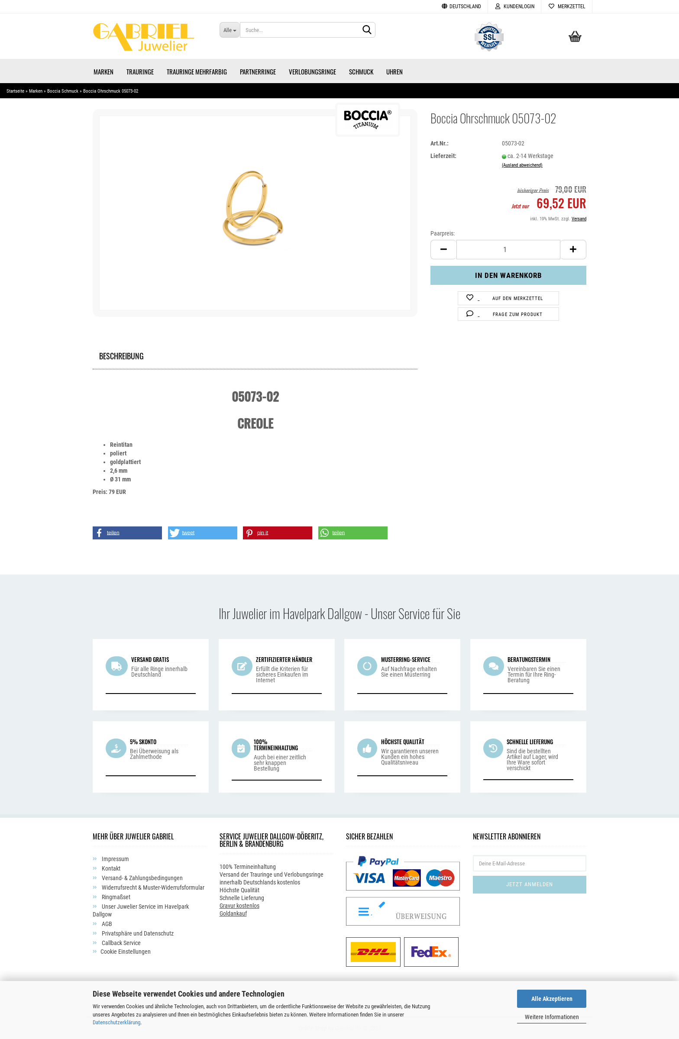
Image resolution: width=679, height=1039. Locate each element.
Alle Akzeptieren (551, 998)
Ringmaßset (115, 897)
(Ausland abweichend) (522, 165)
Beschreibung (121, 354)
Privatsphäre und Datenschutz (137, 933)
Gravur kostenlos (239, 905)
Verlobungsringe (312, 71)
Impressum (114, 858)
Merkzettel (566, 6)
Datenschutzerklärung (116, 1022)
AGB (106, 923)
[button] (127, 532)
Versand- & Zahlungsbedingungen (141, 877)
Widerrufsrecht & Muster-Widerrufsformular (152, 887)
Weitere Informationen (552, 1016)
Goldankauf (233, 913)
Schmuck (361, 71)
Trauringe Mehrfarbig (197, 71)
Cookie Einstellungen (125, 951)
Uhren (394, 71)
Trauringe (140, 71)
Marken (103, 71)
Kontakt (110, 868)
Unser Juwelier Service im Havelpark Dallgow (141, 910)
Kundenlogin (514, 6)
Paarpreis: (442, 233)
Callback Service (120, 942)
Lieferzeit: (443, 155)
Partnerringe (258, 71)
